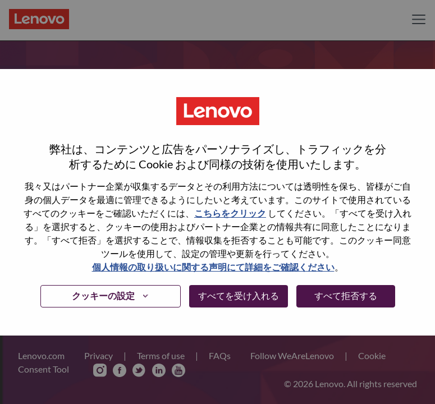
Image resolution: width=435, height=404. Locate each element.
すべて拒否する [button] (345, 295)
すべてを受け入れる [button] (238, 295)
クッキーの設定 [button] (103, 295)
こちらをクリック (230, 213)
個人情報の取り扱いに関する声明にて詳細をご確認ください (213, 266)
